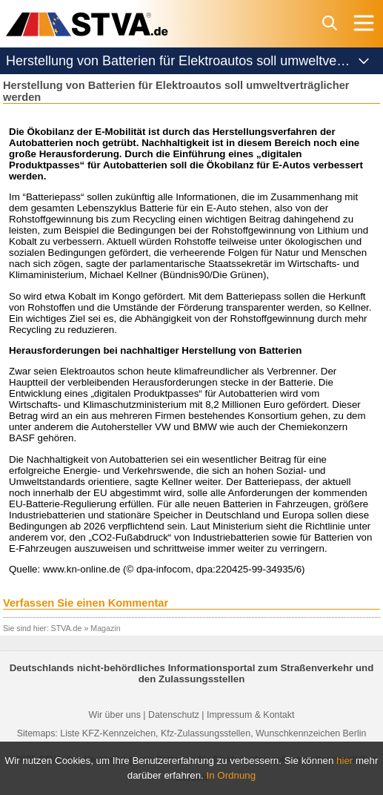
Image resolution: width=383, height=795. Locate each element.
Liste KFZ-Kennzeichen (108, 733)
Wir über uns (115, 715)
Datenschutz (173, 715)
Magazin (105, 628)
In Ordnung (231, 775)
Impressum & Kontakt (250, 715)
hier (344, 760)
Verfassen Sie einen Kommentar (85, 603)
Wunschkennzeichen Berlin (311, 733)
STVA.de (66, 628)
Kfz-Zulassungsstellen (205, 733)
